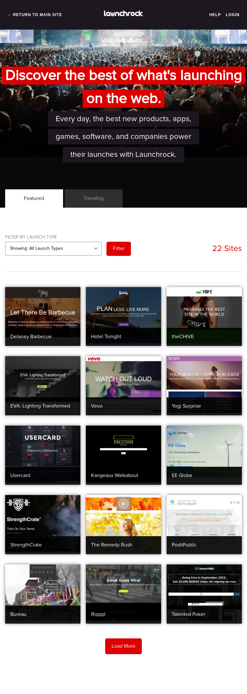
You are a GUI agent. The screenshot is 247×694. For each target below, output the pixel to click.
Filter (118, 248)
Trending (94, 198)
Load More (123, 646)
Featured (34, 198)
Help (215, 15)
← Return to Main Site (34, 15)
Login (233, 15)
